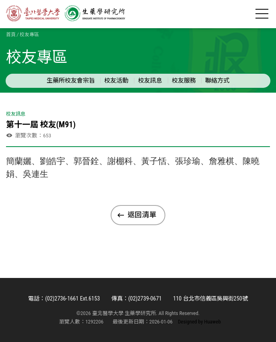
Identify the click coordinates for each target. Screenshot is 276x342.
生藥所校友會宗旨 (71, 80)
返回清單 (142, 215)
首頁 (11, 34)
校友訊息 (150, 80)
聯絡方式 (217, 80)
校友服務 (184, 80)
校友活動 (116, 80)
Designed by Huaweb (199, 322)
